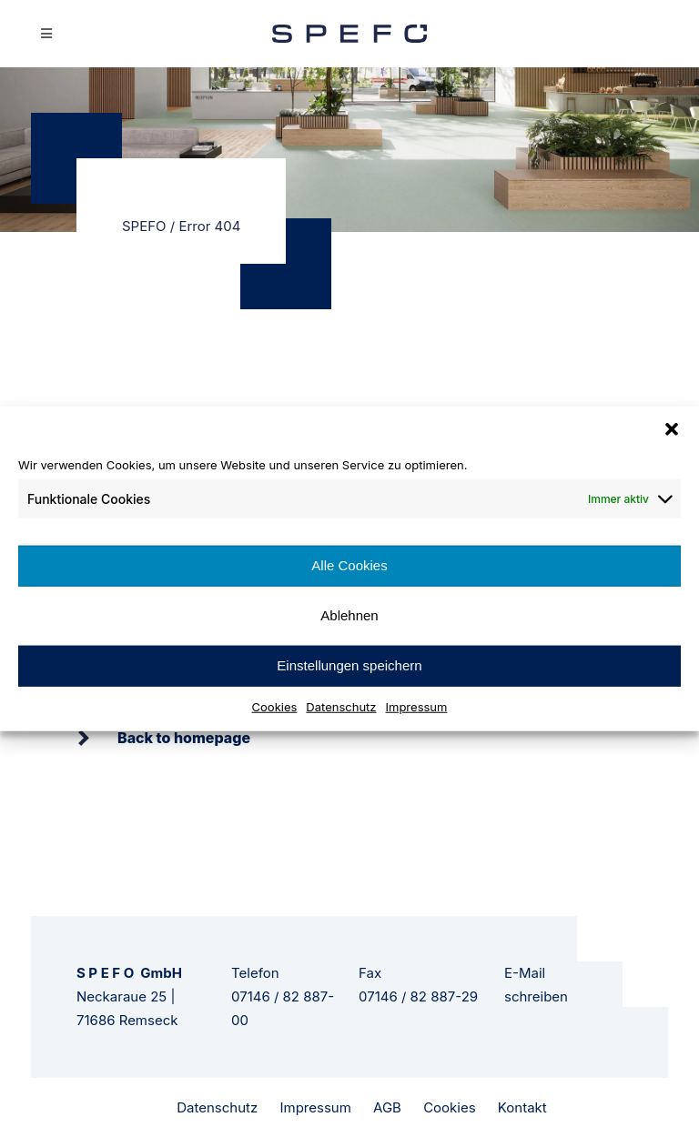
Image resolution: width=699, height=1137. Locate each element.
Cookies (275, 706)
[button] (672, 429)
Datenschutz (341, 706)
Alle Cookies (349, 565)
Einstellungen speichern (349, 665)
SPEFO (144, 226)
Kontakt (522, 1107)
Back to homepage (183, 738)
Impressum (417, 706)
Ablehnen (349, 615)
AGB (387, 1107)
